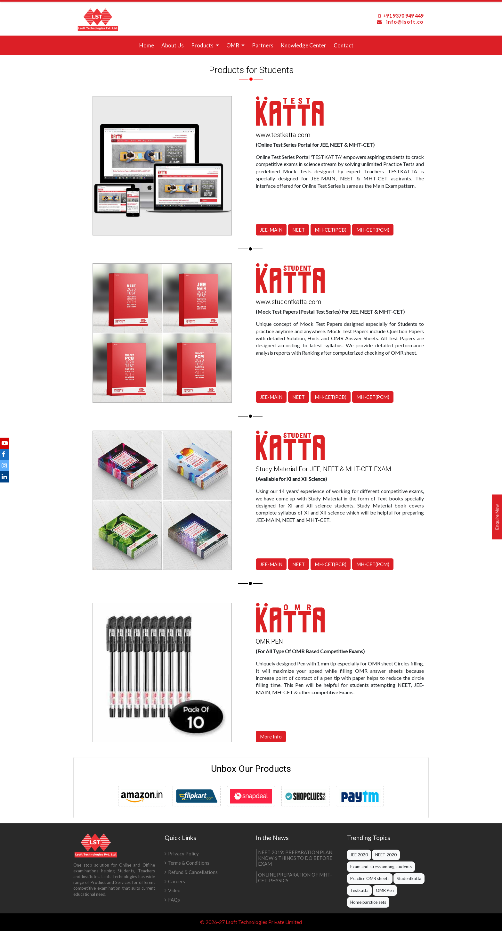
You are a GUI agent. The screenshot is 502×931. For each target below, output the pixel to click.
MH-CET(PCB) (330, 230)
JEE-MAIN (271, 230)
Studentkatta (409, 878)
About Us (172, 45)
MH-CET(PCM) (372, 230)
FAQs (174, 899)
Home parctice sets (368, 902)
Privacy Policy (183, 853)
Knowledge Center (303, 45)
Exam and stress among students (381, 866)
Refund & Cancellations (193, 872)
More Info (280, 727)
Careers (176, 881)
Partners (262, 45)
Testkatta (359, 890)
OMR (233, 45)
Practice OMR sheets (369, 878)
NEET (298, 230)
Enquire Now (497, 517)
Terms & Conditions (188, 863)
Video (174, 890)
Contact (343, 45)
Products (203, 45)
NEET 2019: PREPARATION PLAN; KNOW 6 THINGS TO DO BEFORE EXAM (296, 858)
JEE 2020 (359, 854)
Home (148, 45)
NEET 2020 (386, 854)
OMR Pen (385, 890)
